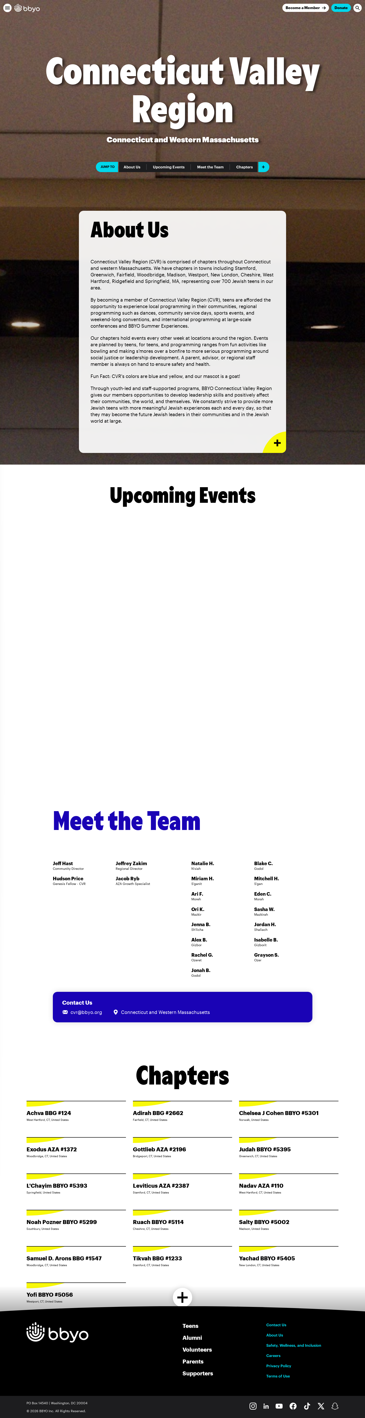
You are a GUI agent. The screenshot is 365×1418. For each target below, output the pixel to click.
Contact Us (276, 1325)
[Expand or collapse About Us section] (274, 442)
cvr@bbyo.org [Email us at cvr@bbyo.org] (86, 1012)
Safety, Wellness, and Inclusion (293, 1345)
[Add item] (263, 167)
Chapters (244, 167)
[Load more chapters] (182, 1297)
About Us (132, 167)
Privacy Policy (278, 1366)
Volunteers (197, 1349)
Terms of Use (278, 1376)
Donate (341, 7)
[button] (7, 8)
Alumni (192, 1337)
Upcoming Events (169, 167)
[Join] (305, 8)
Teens (190, 1325)
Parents (192, 1361)
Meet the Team (210, 167)
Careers (273, 1355)
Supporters (197, 1373)
